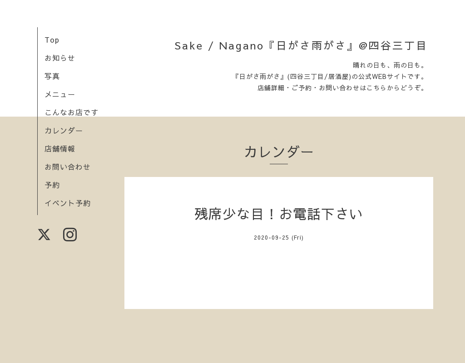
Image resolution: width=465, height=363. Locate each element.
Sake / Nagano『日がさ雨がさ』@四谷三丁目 (301, 45)
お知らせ (60, 58)
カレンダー (64, 130)
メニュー (60, 94)
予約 (52, 185)
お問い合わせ (68, 167)
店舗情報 (60, 148)
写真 (52, 76)
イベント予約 (68, 203)
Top (52, 39)
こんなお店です (72, 112)
